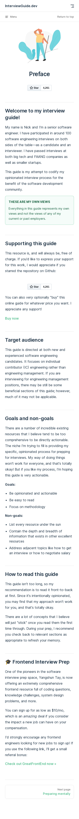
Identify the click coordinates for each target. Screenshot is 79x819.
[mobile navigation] (72, 6)
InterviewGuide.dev (21, 6)
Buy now (12, 318)
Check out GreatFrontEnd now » (30, 764)
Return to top (65, 16)
